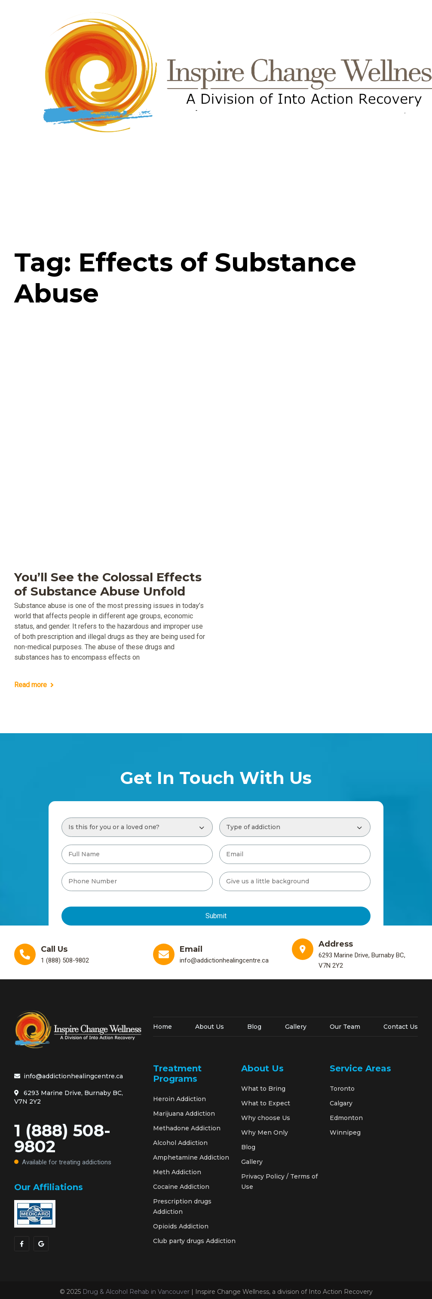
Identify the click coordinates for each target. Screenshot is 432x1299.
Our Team (345, 1027)
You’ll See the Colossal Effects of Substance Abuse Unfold (108, 584)
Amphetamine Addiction (191, 1157)
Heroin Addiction (179, 1099)
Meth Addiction (177, 1172)
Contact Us (400, 1027)
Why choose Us (265, 1118)
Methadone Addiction (187, 1128)
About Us (209, 1027)
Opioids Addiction (180, 1226)
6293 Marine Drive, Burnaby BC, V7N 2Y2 (68, 1097)
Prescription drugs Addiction (182, 1206)
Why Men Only (264, 1132)
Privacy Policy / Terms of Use (279, 1181)
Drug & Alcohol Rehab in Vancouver (136, 1292)
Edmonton (346, 1118)
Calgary (341, 1103)
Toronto (342, 1088)
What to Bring (263, 1088)
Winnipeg (345, 1132)
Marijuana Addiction (184, 1113)
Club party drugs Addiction (194, 1241)
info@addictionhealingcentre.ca (68, 1076)
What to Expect (265, 1103)
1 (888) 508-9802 (77, 1145)
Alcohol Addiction (180, 1143)
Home (162, 1027)
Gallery (295, 1027)
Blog (254, 1027)
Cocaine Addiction (181, 1187)
